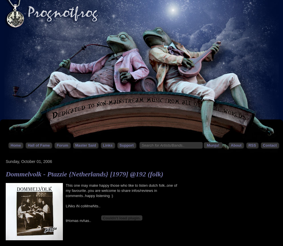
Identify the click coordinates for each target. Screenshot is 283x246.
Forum (62, 145)
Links (108, 145)
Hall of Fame (39, 145)
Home (16, 145)
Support (126, 145)
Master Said (85, 145)
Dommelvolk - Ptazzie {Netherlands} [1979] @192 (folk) (84, 174)
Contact (270, 145)
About (236, 145)
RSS (252, 145)
